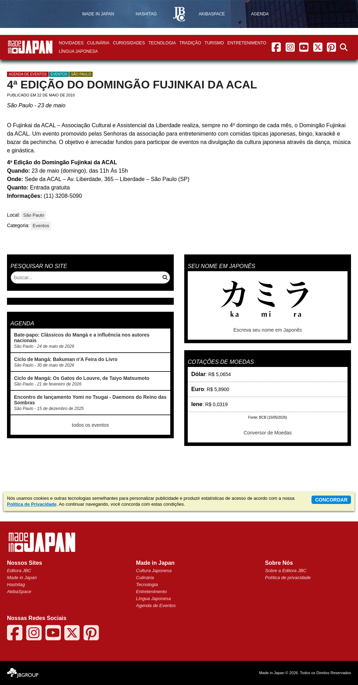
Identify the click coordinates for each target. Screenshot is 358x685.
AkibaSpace (19, 591)
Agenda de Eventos (156, 605)
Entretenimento (246, 43)
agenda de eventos (28, 74)
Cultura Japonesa (154, 570)
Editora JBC (19, 570)
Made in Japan (22, 577)
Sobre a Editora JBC (286, 570)
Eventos (59, 74)
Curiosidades (129, 43)
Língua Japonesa (78, 51)
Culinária (98, 43)
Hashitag (16, 584)
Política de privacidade (288, 577)
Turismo (214, 43)
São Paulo (81, 74)
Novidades (71, 43)
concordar (331, 500)
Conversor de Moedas (268, 432)
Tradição (190, 43)
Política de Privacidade (32, 504)
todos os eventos (90, 425)
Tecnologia (162, 43)
